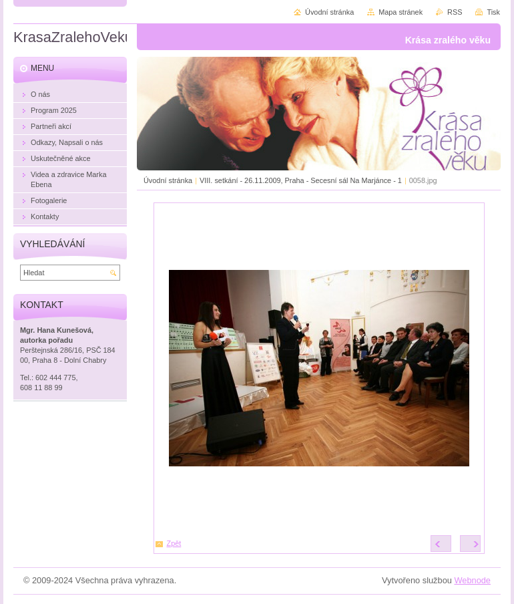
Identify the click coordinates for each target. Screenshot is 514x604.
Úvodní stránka (168, 180)
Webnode (472, 580)
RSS (454, 12)
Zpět (174, 543)
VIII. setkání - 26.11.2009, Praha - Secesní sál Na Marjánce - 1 (301, 180)
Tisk (493, 12)
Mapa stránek (400, 12)
